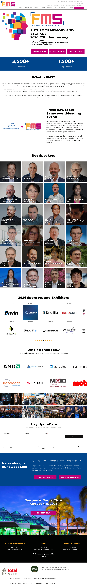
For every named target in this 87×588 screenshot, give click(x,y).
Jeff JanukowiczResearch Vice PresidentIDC (53, 284)
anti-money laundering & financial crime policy (45, 578)
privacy (31, 583)
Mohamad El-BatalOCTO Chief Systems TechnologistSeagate (13, 220)
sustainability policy (40, 581)
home (20, 7)
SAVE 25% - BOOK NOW (57, 51)
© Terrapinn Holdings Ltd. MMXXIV (18, 583)
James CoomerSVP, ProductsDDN (28, 220)
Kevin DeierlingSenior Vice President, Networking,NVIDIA (13, 178)
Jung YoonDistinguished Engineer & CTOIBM (55, 220)
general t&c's (39, 583)
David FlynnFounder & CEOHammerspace (28, 178)
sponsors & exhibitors (46, 7)
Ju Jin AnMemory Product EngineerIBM (53, 263)
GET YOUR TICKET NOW (70, 477)
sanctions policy (51, 581)
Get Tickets (79, 8)
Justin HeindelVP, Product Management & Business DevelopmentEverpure (39, 263)
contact (46, 583)
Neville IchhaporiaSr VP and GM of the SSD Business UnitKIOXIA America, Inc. (14, 242)
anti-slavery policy (27, 578)
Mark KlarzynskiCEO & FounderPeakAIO (50, 178)
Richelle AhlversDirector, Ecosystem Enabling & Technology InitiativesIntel (40, 242)
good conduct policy (15, 578)
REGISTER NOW (43, 513)
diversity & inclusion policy (26, 581)
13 (54, 340)
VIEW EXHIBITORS (45, 477)
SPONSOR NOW (39, 51)
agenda (36, 7)
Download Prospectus (60, 7)
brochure (52, 583)
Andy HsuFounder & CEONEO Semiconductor (29, 199)
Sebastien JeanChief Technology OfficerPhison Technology (10, 199)
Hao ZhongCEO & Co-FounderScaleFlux (51, 199)
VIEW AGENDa (76, 51)
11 (51, 340)
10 (49, 340)
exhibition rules (14, 581)
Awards (70, 7)
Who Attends (28, 7)
